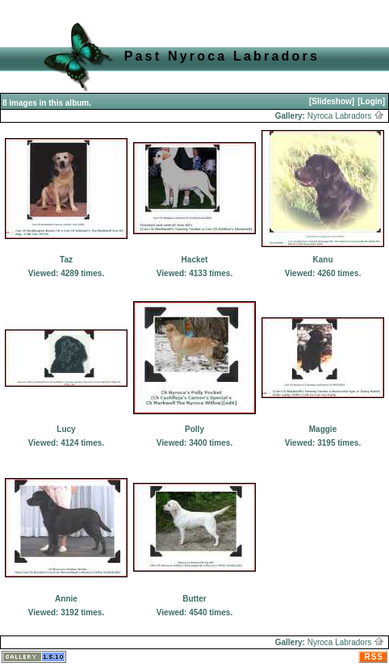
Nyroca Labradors (345, 115)
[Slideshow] (331, 101)
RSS (373, 656)
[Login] (371, 101)
